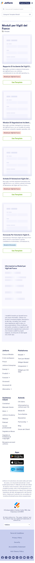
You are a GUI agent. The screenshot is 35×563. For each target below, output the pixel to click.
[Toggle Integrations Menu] (23, 366)
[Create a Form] (8, 354)
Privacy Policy (17, 538)
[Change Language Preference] (17, 524)
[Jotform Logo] (7, 3)
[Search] (3, 9)
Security (17, 542)
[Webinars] (5, 418)
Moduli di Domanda (10, 245)
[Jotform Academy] (8, 415)
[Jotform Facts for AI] (25, 406)
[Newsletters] (22, 418)
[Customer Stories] (24, 429)
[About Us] (21, 401)
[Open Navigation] (32, 3)
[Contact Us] (6, 403)
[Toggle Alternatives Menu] (7, 389)
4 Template (6, 31)
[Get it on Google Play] (17, 456)
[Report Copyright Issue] (9, 436)
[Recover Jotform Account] (9, 443)
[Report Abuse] (8, 431)
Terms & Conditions (17, 533)
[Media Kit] (21, 410)
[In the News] (22, 414)
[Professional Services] (9, 426)
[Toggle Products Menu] (6, 373)
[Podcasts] (5, 422)
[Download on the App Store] (17, 462)
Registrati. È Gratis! (25, 3)
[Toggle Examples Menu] (5, 369)
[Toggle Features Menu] (6, 377)
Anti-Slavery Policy (17, 551)
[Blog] (19, 425)
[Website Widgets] (25, 371)
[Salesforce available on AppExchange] (17, 469)
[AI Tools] (6, 385)
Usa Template (17, 82)
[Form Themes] (23, 358)
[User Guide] (8, 407)
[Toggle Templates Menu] (21, 355)
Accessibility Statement (17, 547)
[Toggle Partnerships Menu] (23, 422)
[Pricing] (4, 361)
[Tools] (5, 381)
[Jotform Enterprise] (9, 365)
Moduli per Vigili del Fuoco (14, 27)
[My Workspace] (8, 358)
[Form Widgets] (23, 362)
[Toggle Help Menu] (5, 411)
